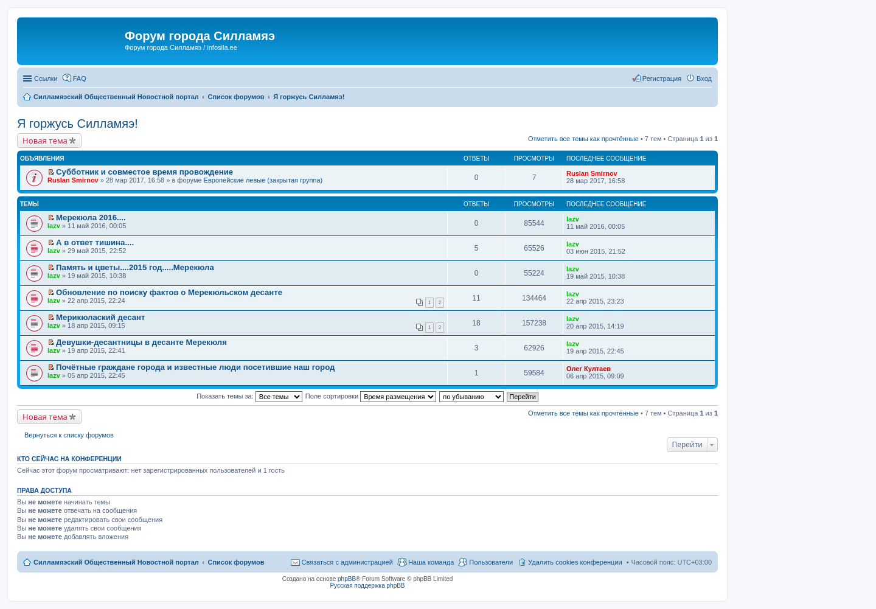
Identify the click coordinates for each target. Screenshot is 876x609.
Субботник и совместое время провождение (144, 171)
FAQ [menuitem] (79, 78)
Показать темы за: (249, 396)
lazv (53, 225)
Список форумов (235, 562)
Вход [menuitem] (704, 78)
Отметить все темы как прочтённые (583, 138)
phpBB (347, 579)
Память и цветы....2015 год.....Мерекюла (135, 267)
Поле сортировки (370, 396)
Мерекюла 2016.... (91, 217)
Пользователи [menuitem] (491, 562)
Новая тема (45, 140)
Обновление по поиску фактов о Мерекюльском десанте (169, 292)
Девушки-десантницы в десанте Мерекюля (141, 342)
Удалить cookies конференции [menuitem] (575, 562)
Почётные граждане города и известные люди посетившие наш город (195, 367)
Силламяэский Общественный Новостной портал (116, 562)
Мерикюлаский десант (100, 317)
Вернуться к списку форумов (69, 435)
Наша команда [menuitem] (431, 562)
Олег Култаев (588, 368)
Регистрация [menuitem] (661, 78)
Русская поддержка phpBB (367, 585)
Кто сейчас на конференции (69, 458)
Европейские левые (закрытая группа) (263, 180)
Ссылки (46, 78)
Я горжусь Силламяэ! (77, 123)
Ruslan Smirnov (73, 180)
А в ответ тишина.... (95, 242)
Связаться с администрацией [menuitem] (347, 562)
